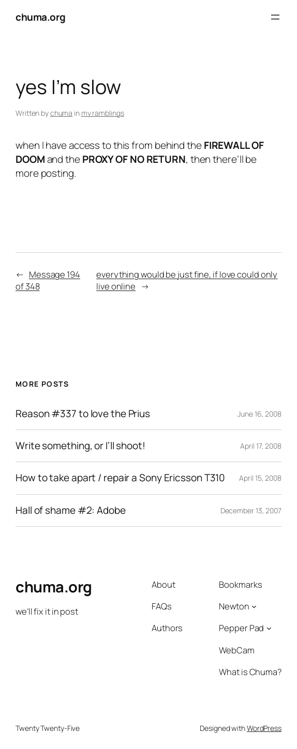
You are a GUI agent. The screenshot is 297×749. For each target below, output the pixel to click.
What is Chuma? (250, 672)
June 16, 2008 (259, 414)
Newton (234, 606)
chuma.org (41, 17)
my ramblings (102, 113)
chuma (61, 113)
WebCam (236, 650)
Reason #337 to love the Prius (83, 413)
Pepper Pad (241, 628)
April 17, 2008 (260, 446)
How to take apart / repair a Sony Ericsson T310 (120, 477)
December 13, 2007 (250, 510)
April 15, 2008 (260, 478)
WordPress (264, 728)
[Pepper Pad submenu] (269, 628)
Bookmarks (240, 584)
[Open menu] (275, 17)
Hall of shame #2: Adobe (71, 510)
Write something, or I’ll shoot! (80, 445)
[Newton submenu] (254, 606)
